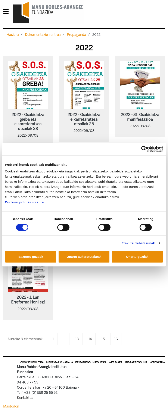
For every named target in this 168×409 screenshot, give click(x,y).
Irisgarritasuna (136, 362)
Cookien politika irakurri (24, 202)
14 (90, 339)
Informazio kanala (59, 362)
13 (77, 339)
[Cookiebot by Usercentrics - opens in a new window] (144, 149)
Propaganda (76, 35)
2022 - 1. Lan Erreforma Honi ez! (28, 300)
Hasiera (13, 35)
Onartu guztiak (137, 256)
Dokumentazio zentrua (43, 35)
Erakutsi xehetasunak (138, 243)
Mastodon (11, 406)
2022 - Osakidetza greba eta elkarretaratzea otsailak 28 (28, 121)
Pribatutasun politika (90, 362)
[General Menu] (7, 12)
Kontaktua (157, 362)
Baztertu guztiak (30, 256)
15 (103, 339)
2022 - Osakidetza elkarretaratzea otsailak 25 (84, 119)
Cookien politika (32, 362)
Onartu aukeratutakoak (83, 256)
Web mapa (115, 362)
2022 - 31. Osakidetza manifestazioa (140, 117)
